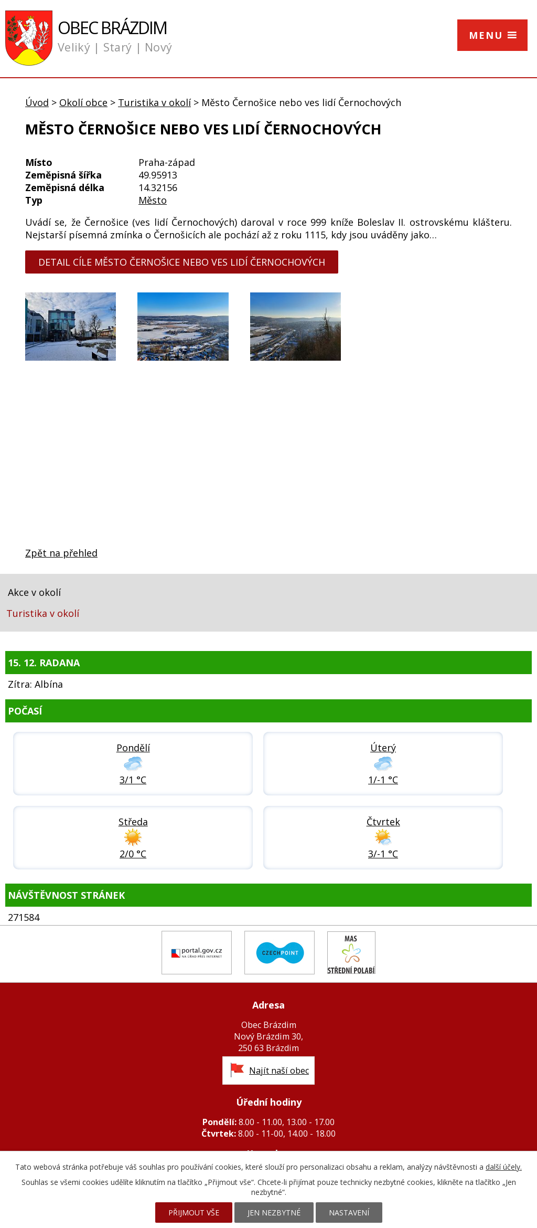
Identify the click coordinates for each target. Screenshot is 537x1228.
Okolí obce (83, 102)
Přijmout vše (193, 1212)
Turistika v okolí (154, 102)
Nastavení (349, 1212)
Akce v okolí (34, 592)
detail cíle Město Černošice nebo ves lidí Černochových (181, 262)
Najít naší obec (279, 1070)
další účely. (504, 1167)
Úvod (37, 102)
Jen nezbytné (274, 1212)
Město (152, 200)
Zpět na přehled (61, 553)
